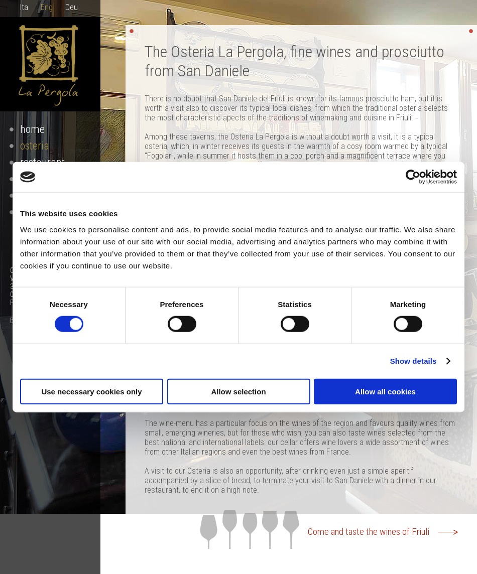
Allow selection (238, 391)
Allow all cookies (385, 391)
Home (32, 129)
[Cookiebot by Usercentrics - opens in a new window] (413, 177)
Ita (24, 7)
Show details (413, 361)
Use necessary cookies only (91, 391)
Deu (71, 7)
